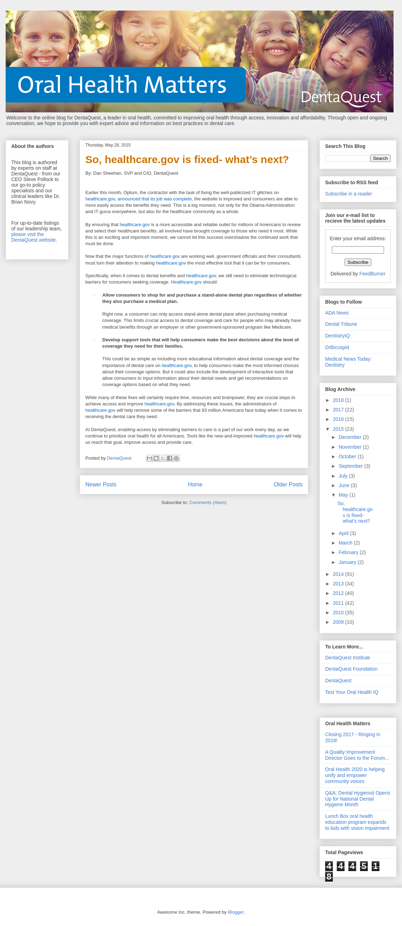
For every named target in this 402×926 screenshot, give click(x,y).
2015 (339, 429)
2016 (339, 419)
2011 (339, 603)
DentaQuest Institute (347, 657)
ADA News (337, 313)
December (351, 437)
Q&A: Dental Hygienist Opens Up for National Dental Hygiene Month (357, 799)
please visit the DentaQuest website (33, 237)
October (348, 456)
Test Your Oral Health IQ (351, 692)
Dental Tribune (341, 324)
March (346, 543)
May (344, 495)
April (344, 533)
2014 (339, 574)
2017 (339, 409)
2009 (339, 622)
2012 (339, 593)
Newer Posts (100, 484)
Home (195, 484)
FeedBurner (372, 273)
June (345, 485)
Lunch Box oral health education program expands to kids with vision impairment (357, 822)
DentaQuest (338, 680)
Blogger (235, 912)
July (344, 476)
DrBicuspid (337, 347)
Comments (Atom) (207, 502)
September (351, 466)
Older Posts (288, 484)
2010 (339, 612)
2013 (339, 583)
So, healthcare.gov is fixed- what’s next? (187, 159)
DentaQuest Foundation (351, 669)
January (348, 562)
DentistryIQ (337, 335)
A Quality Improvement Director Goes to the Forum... (357, 755)
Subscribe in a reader (348, 194)
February (349, 552)
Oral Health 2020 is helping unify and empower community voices (355, 775)
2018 (339, 400)
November (351, 447)
